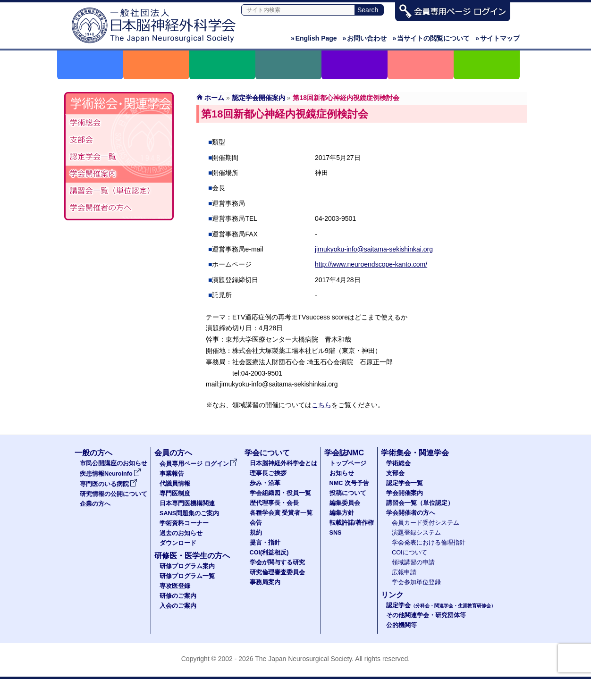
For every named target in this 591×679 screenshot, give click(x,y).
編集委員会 (344, 503)
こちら (321, 405)
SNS (335, 532)
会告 (256, 523)
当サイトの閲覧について (431, 38)
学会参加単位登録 (416, 582)
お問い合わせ (365, 38)
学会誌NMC (344, 453)
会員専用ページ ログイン (198, 464)
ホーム (214, 97)
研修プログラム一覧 (187, 576)
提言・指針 (265, 542)
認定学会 (441, 605)
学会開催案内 (119, 174)
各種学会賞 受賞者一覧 (281, 513)
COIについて (409, 552)
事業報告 (172, 473)
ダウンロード (178, 543)
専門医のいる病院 (108, 484)
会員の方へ (173, 453)
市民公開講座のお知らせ (113, 463)
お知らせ (341, 473)
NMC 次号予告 (349, 483)
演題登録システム (416, 532)
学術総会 (119, 123)
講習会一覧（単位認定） (420, 503)
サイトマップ (497, 38)
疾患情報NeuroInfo (110, 473)
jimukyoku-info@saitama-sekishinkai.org (374, 249)
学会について (267, 453)
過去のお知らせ (181, 533)
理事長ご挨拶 (268, 473)
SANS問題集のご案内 (189, 513)
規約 (256, 532)
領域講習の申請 (413, 562)
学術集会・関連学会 (415, 453)
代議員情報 (175, 483)
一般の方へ (93, 453)
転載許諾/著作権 (351, 523)
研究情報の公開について (113, 494)
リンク (392, 595)
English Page (314, 38)
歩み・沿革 (265, 483)
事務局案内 (265, 582)
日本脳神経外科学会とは (283, 463)
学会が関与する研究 (277, 562)
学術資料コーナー (184, 523)
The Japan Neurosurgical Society (303, 658)
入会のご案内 (178, 606)
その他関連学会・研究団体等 (426, 615)
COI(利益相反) (269, 552)
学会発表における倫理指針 (428, 542)
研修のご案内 (178, 596)
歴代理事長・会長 (274, 503)
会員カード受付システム (425, 523)
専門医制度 (175, 493)
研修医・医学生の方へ (192, 556)
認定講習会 (119, 191)
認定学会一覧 (404, 483)
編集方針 (341, 513)
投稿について (347, 493)
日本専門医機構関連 (187, 503)
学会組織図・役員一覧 (280, 493)
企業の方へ (95, 504)
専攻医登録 (175, 586)
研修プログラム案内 (187, 566)
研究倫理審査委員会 (277, 572)
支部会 (119, 140)
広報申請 (404, 572)
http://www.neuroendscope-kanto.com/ (371, 264)
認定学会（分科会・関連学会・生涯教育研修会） (119, 157)
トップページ (347, 463)
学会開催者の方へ (119, 208)
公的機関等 (401, 625)
